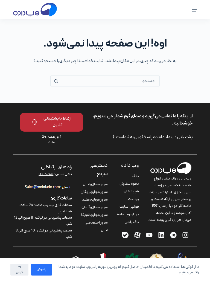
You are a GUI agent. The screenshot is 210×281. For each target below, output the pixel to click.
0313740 (46, 174)
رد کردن (19, 269)
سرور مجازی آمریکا (94, 215)
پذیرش (41, 269)
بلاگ (135, 176)
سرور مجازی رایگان (94, 192)
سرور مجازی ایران (95, 184)
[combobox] (110, 81)
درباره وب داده (128, 214)
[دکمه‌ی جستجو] (56, 81)
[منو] (194, 9)
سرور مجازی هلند (95, 199)
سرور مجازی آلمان (94, 207)
